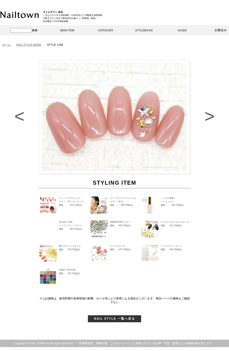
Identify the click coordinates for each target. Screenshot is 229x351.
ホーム (6, 44)
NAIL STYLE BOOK (28, 44)
